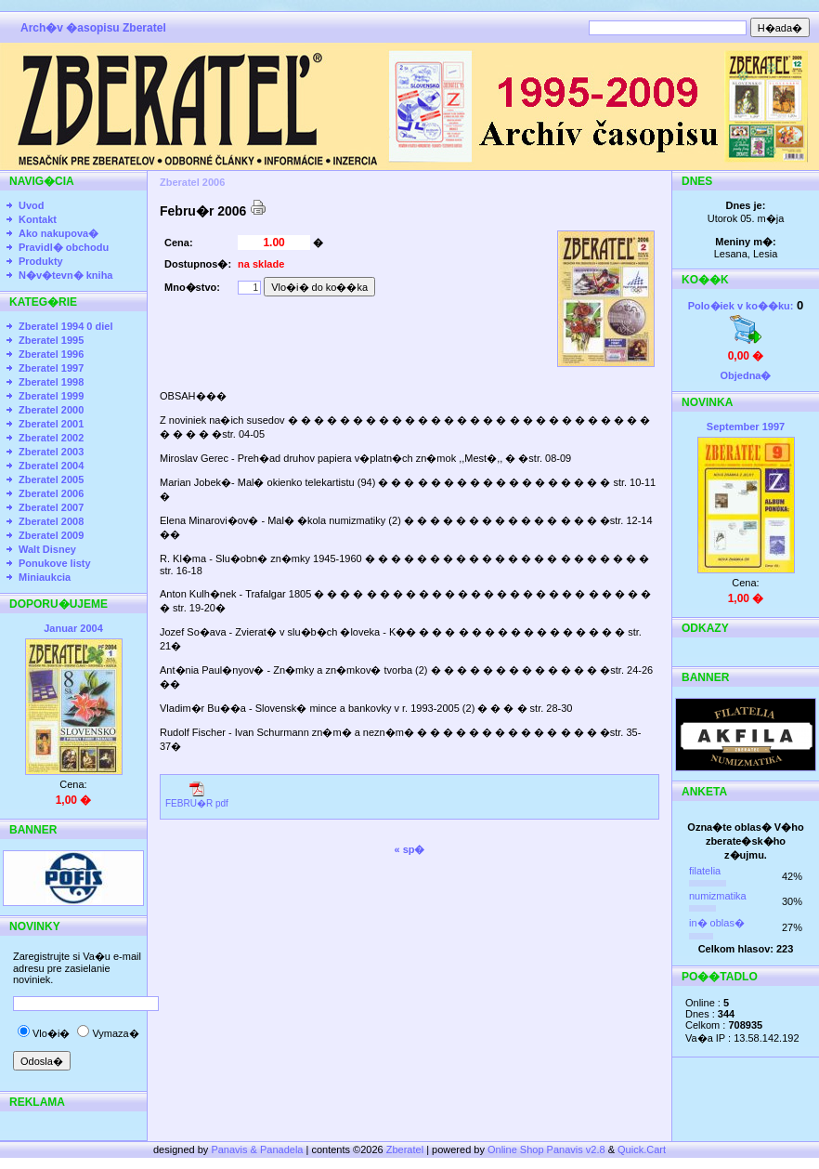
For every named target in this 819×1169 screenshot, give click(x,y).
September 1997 (746, 426)
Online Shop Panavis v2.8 (546, 1149)
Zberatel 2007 (51, 507)
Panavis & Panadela (258, 1149)
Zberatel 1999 (51, 395)
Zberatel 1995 (51, 340)
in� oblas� (717, 922)
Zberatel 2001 (51, 423)
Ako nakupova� (58, 233)
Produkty (41, 261)
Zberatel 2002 (51, 437)
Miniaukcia (45, 577)
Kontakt (38, 219)
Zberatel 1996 (51, 354)
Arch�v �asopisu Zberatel (93, 27)
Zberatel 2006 (51, 493)
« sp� (409, 849)
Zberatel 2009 (51, 535)
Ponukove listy (55, 563)
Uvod (32, 205)
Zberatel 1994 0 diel (66, 326)
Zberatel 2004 (51, 465)
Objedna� (745, 375)
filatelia (705, 870)
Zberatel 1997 (51, 368)
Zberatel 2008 (51, 521)
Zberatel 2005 (51, 479)
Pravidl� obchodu (64, 247)
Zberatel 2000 (51, 409)
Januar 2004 (73, 628)
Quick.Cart (642, 1149)
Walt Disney (47, 549)
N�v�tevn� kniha (65, 275)
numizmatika (718, 895)
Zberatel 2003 (51, 451)
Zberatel (404, 1149)
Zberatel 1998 (51, 381)
